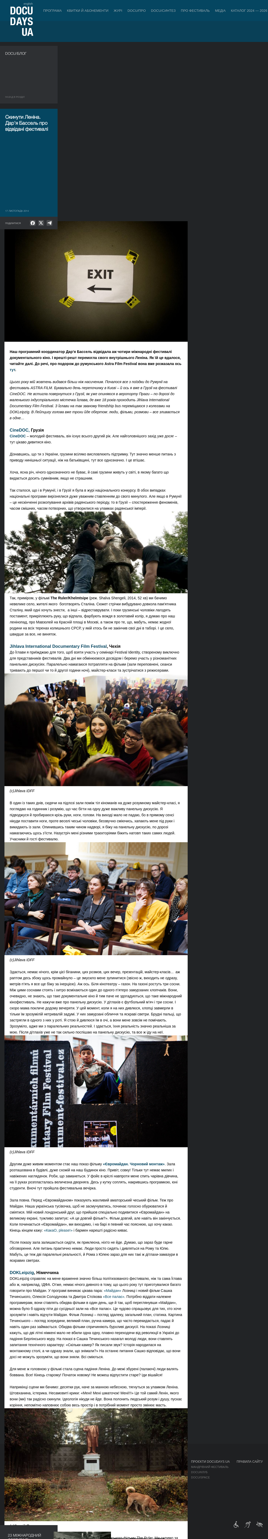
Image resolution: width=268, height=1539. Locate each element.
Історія (133, 1498)
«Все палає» (172, 1121)
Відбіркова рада (140, 1472)
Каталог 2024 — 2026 (249, 11)
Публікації (13, 1467)
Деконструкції (39, 1477)
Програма (52, 11)
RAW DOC (64, 1472)
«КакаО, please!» (116, 1055)
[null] (33, 223)
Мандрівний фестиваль (209, 1467)
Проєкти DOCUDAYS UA (210, 1462)
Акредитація (171, 1472)
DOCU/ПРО (136, 11)
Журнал (12, 1462)
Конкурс (34, 1467)
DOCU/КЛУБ (199, 1472)
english (28, 3)
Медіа (220, 11)
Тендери (134, 1493)
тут (71, 194)
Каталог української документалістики (89, 1477)
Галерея (167, 1477)
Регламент (136, 1467)
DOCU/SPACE (200, 1477)
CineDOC (76, 261)
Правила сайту (250, 1462)
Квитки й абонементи (87, 11)
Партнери (135, 1482)
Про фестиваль (195, 11)
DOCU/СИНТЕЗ (163, 11)
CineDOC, (78, 254)
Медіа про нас (172, 1467)
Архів (132, 1503)
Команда (135, 1477)
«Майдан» (171, 1115)
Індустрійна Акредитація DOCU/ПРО (86, 1467)
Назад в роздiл (15, 97)
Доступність (138, 1487)
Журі (118, 11)
